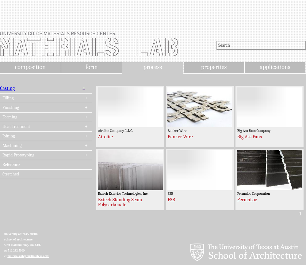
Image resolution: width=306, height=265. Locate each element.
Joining (8, 136)
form (92, 67)
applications (275, 67)
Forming (9, 117)
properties (214, 67)
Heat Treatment (16, 127)
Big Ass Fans (249, 137)
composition (30, 67)
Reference (11, 165)
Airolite (105, 137)
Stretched (10, 174)
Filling (8, 98)
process (152, 67)
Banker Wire (180, 137)
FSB (171, 199)
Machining (11, 146)
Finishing (10, 108)
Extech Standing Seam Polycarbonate (120, 202)
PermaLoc (247, 199)
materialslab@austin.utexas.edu (28, 256)
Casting (7, 88)
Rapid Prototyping (18, 155)
